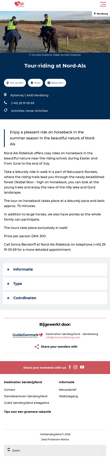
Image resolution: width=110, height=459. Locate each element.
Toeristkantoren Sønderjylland (25, 396)
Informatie (20, 269)
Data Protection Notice (55, 439)
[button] (73, 4)
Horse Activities (37, 111)
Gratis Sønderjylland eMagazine (26, 403)
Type (14, 284)
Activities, (18, 111)
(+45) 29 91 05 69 (22, 103)
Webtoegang (68, 396)
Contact (9, 390)
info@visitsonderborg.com (63, 337)
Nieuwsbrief (67, 390)
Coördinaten (21, 298)
